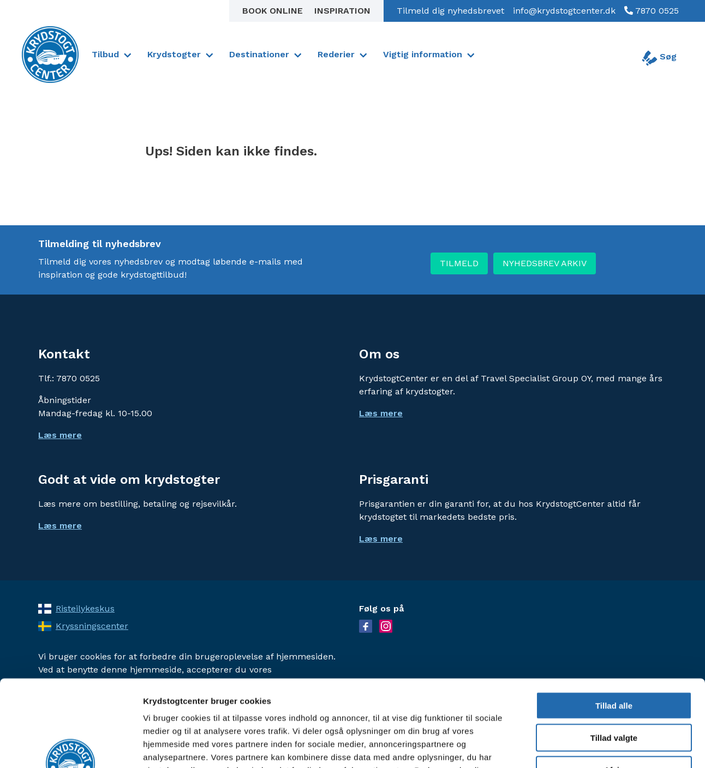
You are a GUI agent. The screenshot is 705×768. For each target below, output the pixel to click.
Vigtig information (422, 54)
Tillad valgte (613, 656)
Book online (274, 10)
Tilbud (105, 54)
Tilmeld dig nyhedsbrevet (450, 10)
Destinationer (259, 54)
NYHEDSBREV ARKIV (545, 263)
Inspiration (342, 10)
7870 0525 (656, 10)
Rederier (336, 54)
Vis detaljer (567, 746)
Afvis (614, 688)
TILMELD (459, 263)
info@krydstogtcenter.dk (564, 10)
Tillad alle (613, 624)
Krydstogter (174, 54)
